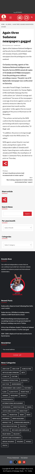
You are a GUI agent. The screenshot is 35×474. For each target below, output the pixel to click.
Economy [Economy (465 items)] (24, 380)
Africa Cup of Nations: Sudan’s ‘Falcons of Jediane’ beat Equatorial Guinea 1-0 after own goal (17, 328)
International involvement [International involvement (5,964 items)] (12, 403)
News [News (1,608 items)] (28, 414)
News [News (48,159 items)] (22, 414)
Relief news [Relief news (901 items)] (6, 434)
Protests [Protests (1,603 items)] (5, 430)
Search (27, 214)
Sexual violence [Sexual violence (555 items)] (8, 441)
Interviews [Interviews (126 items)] (6, 407)
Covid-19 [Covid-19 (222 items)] (5, 376)
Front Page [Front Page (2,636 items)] (25, 392)
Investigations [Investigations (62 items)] (18, 407)
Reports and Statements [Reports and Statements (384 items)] (11, 437)
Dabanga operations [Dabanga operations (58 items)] (10, 380)
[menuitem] (17, 12)
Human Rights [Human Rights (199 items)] (7, 399)
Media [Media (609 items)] (4, 414)
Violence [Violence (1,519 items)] (20, 441)
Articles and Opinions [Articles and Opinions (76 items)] (10, 372)
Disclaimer (24, 458)
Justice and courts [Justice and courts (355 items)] (9, 411)
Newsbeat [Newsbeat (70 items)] (6, 418)
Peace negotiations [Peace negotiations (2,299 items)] (9, 426)
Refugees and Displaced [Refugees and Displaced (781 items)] (20, 430)
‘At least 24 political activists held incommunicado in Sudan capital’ (17, 173)
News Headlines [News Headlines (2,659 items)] (18, 418)
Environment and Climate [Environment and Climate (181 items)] (12, 388)
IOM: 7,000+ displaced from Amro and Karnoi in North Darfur (16, 335)
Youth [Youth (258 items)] (4, 445)
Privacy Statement (13, 458)
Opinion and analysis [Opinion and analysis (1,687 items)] (21, 422)
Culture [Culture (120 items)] (14, 376)
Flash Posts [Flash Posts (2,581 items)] (13, 392)
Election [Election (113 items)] (5, 384)
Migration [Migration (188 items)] (13, 414)
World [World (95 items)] (28, 441)
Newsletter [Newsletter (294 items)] (6, 422)
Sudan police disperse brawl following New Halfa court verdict (17, 307)
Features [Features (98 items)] (27, 388)
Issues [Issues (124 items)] (29, 407)
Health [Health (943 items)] (23, 395)
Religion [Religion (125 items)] (16, 434)
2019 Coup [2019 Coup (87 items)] (6, 369)
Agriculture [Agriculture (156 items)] (26, 369)
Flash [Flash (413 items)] (4, 392)
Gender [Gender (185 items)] (5, 395)
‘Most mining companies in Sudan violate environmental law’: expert (17, 180)
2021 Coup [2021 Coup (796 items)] (15, 369)
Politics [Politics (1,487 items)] (23, 426)
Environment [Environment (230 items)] (17, 384)
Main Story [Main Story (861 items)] (23, 411)
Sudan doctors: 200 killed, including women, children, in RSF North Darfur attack (15, 313)
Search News (7, 207)
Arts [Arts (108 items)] (23, 372)
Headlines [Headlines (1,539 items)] (14, 395)
